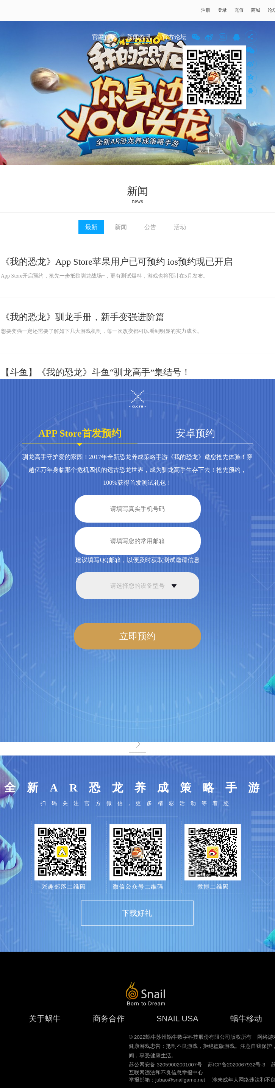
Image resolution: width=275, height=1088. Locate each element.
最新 (91, 227)
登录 (222, 10)
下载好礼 (137, 913)
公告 (150, 227)
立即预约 (137, 636)
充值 (239, 10)
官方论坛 (174, 37)
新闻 (121, 227)
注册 (205, 10)
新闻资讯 (139, 37)
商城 (255, 10)
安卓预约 (195, 433)
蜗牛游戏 (21, 10)
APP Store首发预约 (79, 435)
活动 (180, 227)
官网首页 (104, 37)
